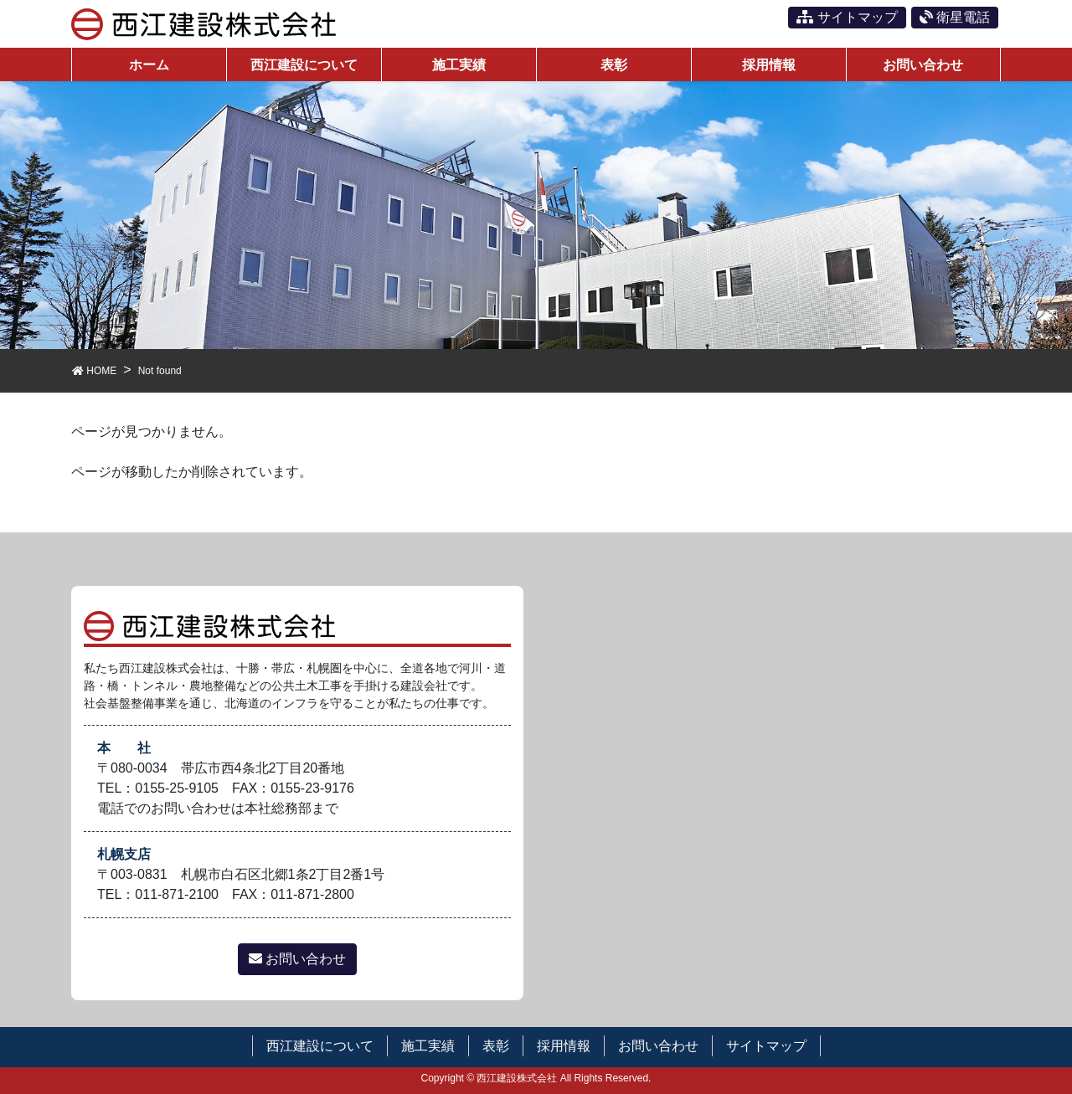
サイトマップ (846, 17)
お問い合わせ (297, 959)
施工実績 (428, 1046)
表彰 (495, 1046)
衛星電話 (955, 17)
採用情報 (563, 1046)
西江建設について (320, 1046)
